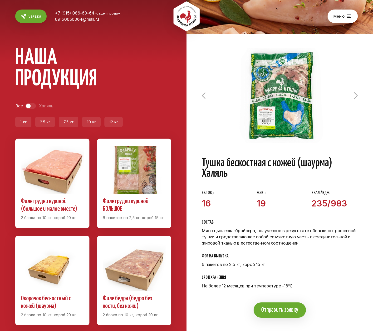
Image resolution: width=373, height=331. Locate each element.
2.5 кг (45, 122)
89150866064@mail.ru (79, 19)
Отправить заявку (279, 310)
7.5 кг (69, 122)
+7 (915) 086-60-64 (90, 12)
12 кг (113, 122)
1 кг (23, 122)
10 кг (91, 122)
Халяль (46, 105)
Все (19, 105)
